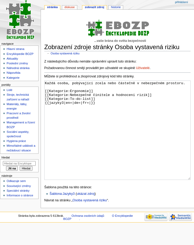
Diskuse (69, 7)
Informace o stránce (20, 195)
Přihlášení (181, 2)
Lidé (9, 90)
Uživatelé (142, 68)
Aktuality (12, 58)
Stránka (52, 7)
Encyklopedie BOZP (20, 53)
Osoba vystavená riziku (65, 53)
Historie (116, 7)
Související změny (19, 185)
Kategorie (13, 77)
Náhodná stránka (18, 68)
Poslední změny (17, 63)
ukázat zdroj (86, 213)
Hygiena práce (16, 141)
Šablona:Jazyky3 (62, 213)
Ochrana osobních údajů (88, 235)
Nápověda (13, 72)
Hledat (6, 157)
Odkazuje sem (16, 181)
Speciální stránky (18, 190)
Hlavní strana (15, 48)
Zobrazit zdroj (94, 7)
